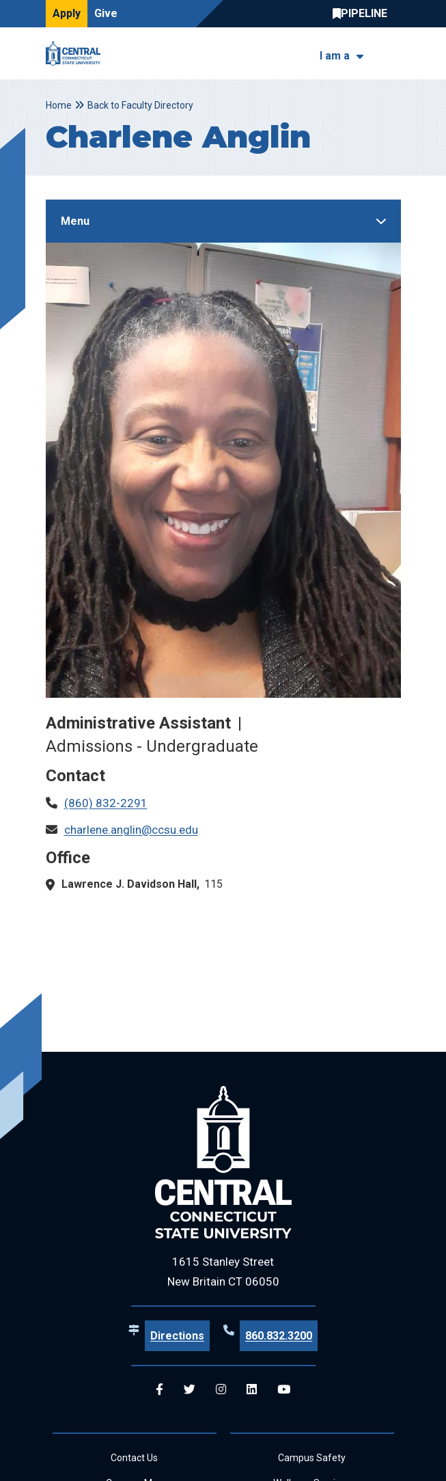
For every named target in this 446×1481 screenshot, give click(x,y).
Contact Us (134, 1457)
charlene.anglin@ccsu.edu (131, 830)
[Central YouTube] (283, 1390)
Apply (67, 13)
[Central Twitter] (189, 1390)
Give (105, 13)
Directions (177, 1335)
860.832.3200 (278, 1335)
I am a (335, 55)
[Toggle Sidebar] (223, 221)
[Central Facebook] (159, 1390)
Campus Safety (312, 1457)
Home (59, 105)
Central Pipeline (363, 13)
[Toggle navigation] (392, 53)
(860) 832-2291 (106, 803)
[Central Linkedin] (252, 1390)
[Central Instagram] (221, 1390)
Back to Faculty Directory (140, 105)
